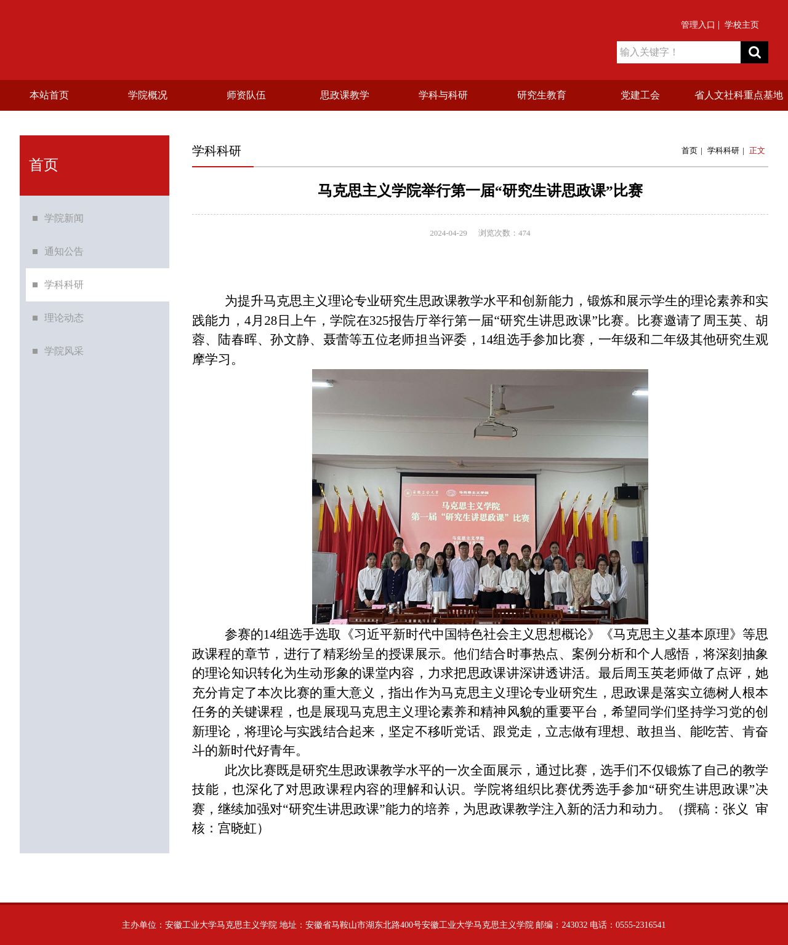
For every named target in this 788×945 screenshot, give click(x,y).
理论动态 (64, 319)
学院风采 (64, 352)
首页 (689, 150)
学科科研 (64, 286)
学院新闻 (64, 219)
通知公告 (64, 252)
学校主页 (742, 25)
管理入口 (698, 25)
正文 (757, 150)
